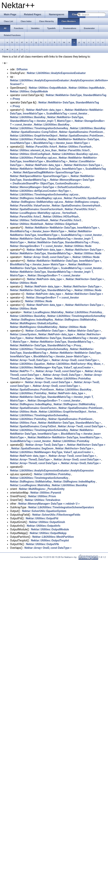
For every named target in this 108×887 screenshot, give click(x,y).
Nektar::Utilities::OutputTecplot (50, 540)
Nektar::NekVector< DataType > (83, 165)
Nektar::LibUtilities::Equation (27, 363)
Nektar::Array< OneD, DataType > (62, 374)
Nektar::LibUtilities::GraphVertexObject (33, 135)
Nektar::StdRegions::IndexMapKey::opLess (36, 198)
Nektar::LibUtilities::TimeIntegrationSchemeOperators (61, 507)
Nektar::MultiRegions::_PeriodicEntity (42, 488)
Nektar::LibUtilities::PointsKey (28, 139)
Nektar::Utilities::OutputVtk (42, 544)
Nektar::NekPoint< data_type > (44, 109)
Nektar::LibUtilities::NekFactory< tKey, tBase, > (75, 363)
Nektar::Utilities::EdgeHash (61, 223)
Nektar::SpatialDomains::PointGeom (81, 131)
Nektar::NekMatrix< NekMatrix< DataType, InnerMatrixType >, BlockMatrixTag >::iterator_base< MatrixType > (55, 433)
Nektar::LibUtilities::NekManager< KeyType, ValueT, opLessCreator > (51, 367)
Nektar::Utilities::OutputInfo (43, 525)
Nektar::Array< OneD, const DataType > (47, 257)
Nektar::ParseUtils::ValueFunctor (30, 205)
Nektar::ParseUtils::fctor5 (74, 150)
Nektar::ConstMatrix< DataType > (46, 330)
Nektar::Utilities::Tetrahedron (42, 500)
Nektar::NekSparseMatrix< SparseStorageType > (39, 176)
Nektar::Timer (44, 378)
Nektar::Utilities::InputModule (87, 87)
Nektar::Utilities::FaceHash (75, 146)
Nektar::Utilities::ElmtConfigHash (30, 154)
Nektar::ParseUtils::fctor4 (41, 146)
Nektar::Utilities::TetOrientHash (29, 220)
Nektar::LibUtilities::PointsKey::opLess (33, 157)
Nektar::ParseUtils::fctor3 (65, 220)
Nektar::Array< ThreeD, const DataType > (34, 463)
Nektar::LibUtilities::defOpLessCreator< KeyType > (40, 190)
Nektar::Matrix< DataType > (84, 330)
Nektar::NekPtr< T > (22, 371)
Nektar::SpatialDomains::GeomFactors (33, 408)
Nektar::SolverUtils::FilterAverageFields (56, 514)
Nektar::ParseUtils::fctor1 (80, 209)
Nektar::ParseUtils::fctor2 (25, 216)
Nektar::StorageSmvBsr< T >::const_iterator (36, 246)
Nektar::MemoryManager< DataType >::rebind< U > (49, 503)
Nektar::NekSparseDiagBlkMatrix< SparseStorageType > (47, 172)
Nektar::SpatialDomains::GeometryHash (76, 205)
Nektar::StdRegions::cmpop (82, 201)
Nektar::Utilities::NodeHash (26, 223)
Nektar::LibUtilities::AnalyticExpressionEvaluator (56, 73)
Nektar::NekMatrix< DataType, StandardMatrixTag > (41, 253)
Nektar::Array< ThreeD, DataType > (31, 459)
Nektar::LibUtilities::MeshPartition (53, 536)
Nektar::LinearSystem (23, 334)
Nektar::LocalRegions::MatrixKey (44, 312)
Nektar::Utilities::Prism (42, 496)
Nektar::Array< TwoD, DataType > (30, 360)
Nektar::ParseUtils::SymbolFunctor (85, 198)
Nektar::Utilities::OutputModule (48, 87)
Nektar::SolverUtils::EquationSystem (44, 511)
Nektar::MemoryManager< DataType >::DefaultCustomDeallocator (50, 187)
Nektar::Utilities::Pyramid (45, 492)
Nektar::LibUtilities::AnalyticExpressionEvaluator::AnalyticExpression (52, 470)
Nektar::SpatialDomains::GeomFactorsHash (36, 209)
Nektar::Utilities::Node (78, 246)
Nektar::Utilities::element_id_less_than (33, 150)
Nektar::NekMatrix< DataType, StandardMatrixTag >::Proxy (63, 242)
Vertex (92, 411)
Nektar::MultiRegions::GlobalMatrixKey (33, 327)
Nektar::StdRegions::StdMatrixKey (75, 319)
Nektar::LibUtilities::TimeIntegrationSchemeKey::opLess (44, 194)
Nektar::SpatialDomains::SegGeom (32, 448)
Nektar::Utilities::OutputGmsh (47, 522)
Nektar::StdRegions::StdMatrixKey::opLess (37, 201)
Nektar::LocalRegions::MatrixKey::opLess (35, 212)
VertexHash (69, 212)
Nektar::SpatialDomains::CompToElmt (34, 131)
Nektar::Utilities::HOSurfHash (61, 216)
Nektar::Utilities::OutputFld (42, 518)
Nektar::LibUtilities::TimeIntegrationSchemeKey (39, 128)
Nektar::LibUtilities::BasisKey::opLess (75, 154)
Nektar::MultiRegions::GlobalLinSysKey (34, 323)
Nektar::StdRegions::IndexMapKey (32, 319)
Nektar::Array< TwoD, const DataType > (59, 371)
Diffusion (22, 69)
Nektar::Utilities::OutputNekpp (48, 533)
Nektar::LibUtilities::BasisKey (27, 117)
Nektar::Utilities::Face (23, 422)
